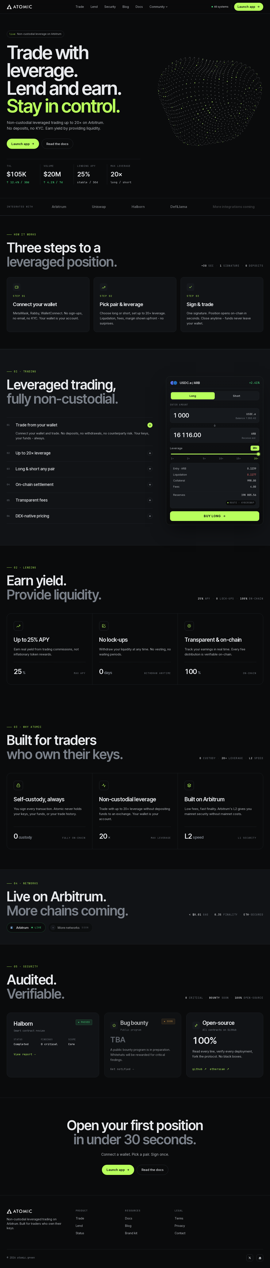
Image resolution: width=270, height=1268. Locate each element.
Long (192, 395)
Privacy (180, 1225)
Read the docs (57, 144)
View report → (25, 1054)
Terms (179, 1218)
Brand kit (131, 1233)
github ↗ (199, 1069)
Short (236, 395)
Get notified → (122, 1069)
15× (238, 458)
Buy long (215, 516)
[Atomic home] (19, 6)
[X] (249, 1257)
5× (204, 458)
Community (159, 6)
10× (221, 458)
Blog (126, 6)
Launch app (249, 6)
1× (172, 458)
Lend (94, 6)
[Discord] (259, 1257)
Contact (180, 1233)
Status (80, 1233)
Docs (139, 6)
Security (110, 6)
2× (188, 458)
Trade (80, 6)
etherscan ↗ (219, 1069)
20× (256, 458)
